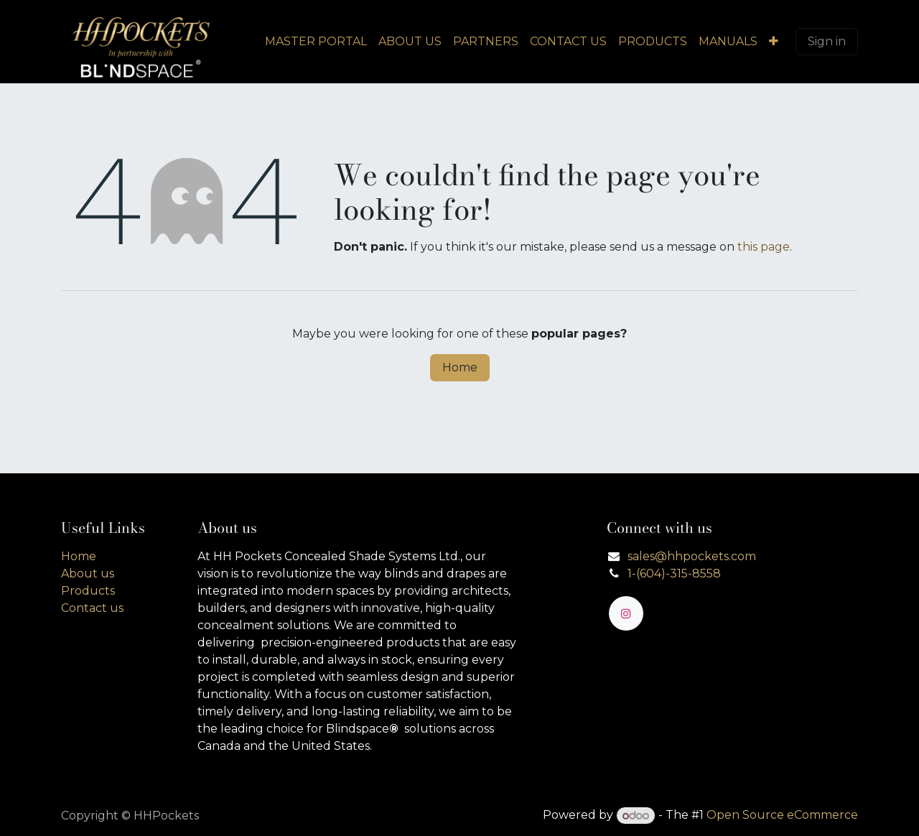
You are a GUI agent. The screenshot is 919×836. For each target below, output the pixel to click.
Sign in (827, 41)
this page (763, 247)
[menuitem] (316, 41)
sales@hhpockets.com (692, 556)
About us (87, 573)
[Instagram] (626, 613)
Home (459, 367)
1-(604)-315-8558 (674, 573)
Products (88, 591)
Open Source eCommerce (782, 815)
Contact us (92, 608)
